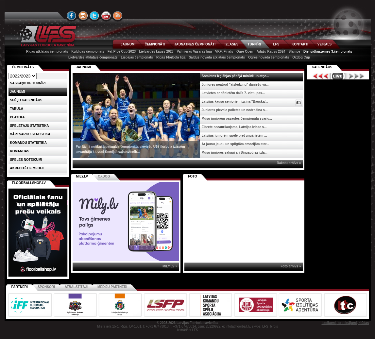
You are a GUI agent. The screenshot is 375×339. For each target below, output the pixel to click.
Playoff (17, 117)
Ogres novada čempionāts (268, 57)
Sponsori (46, 287)
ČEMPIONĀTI (155, 44)
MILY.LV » (169, 266)
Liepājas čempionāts (137, 57)
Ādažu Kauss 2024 (271, 51)
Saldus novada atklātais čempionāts (217, 57)
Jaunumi (83, 67)
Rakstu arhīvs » (289, 163)
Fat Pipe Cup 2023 (122, 51)
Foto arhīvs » (291, 266)
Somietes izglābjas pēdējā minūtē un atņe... (235, 76)
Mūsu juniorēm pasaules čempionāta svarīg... (237, 118)
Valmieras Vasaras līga (194, 51)
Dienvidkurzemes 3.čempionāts (327, 51)
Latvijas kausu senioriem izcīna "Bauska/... (235, 101)
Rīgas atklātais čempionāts (47, 51)
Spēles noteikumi (26, 159)
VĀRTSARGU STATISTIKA (30, 134)
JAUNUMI (128, 44)
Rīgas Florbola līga (170, 57)
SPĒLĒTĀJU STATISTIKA (29, 125)
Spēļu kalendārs (26, 100)
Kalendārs (322, 67)
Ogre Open (244, 51)
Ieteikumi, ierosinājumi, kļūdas (345, 323)
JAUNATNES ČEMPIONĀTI (194, 44)
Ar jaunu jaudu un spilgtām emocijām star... (235, 144)
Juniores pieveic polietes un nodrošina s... (235, 110)
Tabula (16, 108)
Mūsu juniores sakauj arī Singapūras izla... (234, 152)
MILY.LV (82, 176)
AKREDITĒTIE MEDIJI (27, 168)
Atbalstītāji (76, 287)
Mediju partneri (112, 287)
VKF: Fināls (224, 51)
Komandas (19, 151)
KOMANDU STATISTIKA (28, 142)
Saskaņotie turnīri (28, 83)
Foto (192, 176)
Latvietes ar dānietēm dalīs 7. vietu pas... (233, 93)
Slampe (294, 51)
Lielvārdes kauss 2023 (156, 51)
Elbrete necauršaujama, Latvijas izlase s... (234, 127)
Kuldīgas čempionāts (87, 51)
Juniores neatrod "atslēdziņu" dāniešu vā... (235, 84)
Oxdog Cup (301, 57)
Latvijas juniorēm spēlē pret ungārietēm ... (234, 135)
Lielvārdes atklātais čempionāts (93, 57)
